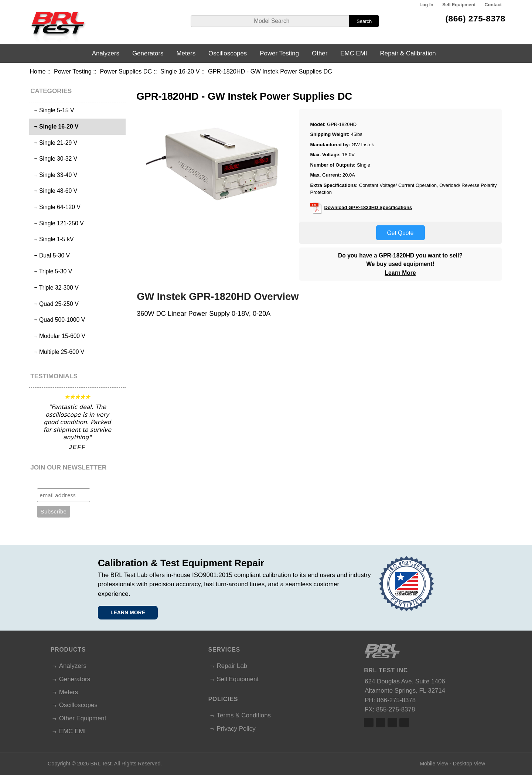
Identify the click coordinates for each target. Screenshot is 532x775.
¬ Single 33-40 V (54, 175)
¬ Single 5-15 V (52, 110)
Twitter (380, 722)
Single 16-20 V (180, 71)
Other (319, 53)
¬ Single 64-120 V (56, 207)
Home (37, 71)
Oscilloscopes (227, 53)
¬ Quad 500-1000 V (58, 320)
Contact (493, 4)
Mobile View (434, 764)
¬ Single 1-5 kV (52, 239)
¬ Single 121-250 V (57, 223)
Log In (426, 4)
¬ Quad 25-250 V (55, 304)
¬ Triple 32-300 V (55, 287)
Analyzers (105, 53)
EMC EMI (353, 53)
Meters (185, 53)
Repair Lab (232, 665)
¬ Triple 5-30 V (51, 271)
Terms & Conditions (244, 715)
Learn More (400, 273)
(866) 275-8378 (475, 18)
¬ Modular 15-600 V (58, 336)
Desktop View (469, 764)
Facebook (369, 722)
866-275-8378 (396, 700)
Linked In (392, 722)
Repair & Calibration (408, 53)
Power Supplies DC (126, 71)
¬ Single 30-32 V (54, 159)
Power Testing (73, 71)
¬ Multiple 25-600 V (58, 352)
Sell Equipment (458, 4)
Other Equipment (82, 718)
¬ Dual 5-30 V (50, 255)
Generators (148, 53)
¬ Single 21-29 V (54, 143)
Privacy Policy (236, 728)
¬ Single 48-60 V (54, 191)
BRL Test (100, 764)
